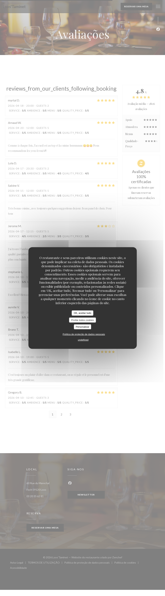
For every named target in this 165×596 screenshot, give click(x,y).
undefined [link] (83, 339)
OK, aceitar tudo (82, 313)
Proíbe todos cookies (82, 320)
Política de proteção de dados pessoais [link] (84, 334)
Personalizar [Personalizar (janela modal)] (82, 326)
